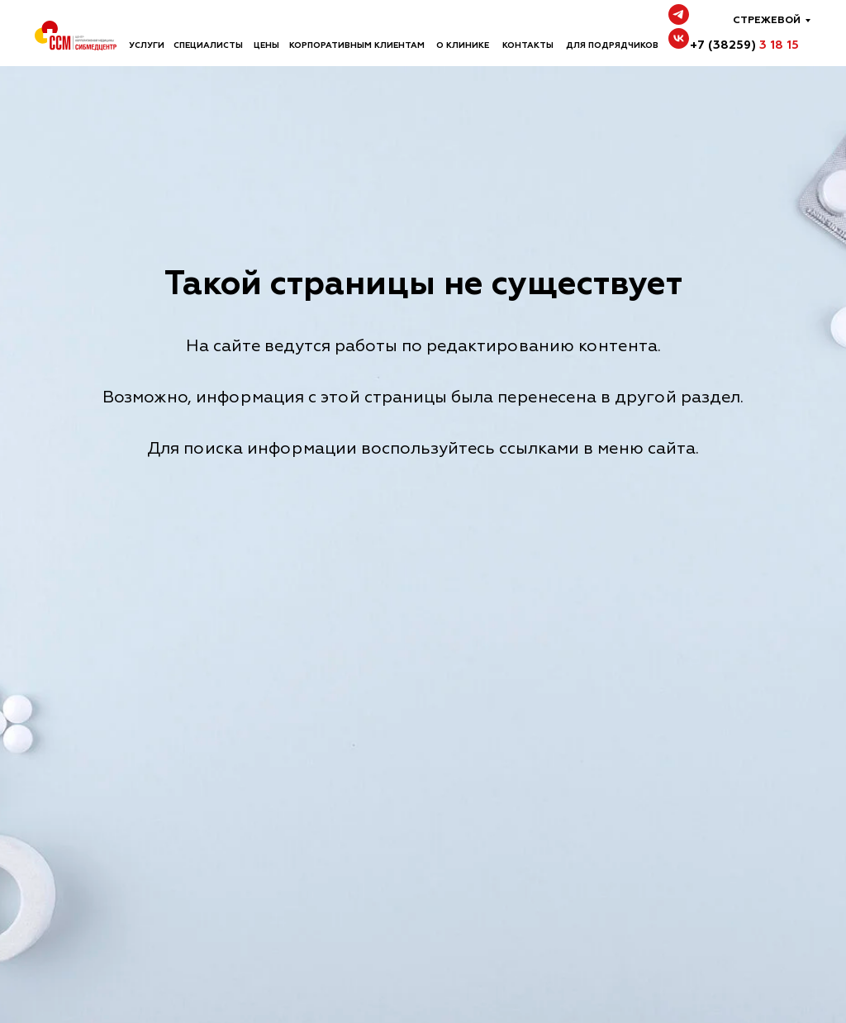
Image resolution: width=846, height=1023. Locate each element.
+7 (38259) (744, 45)
